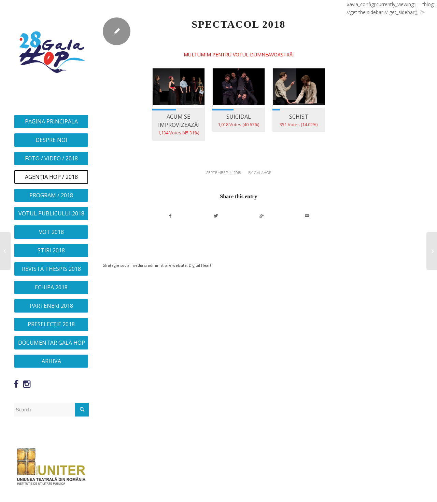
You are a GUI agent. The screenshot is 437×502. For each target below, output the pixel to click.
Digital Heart (200, 265)
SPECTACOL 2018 (238, 24)
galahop (262, 172)
